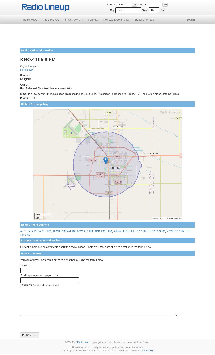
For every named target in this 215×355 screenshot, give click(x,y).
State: (145, 10)
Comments (116, 19)
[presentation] (48, 324)
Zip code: (142, 4)
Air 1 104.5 (26, 231)
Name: (23, 265)
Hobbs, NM (26, 69)
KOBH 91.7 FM (103, 231)
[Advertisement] (107, 37)
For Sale (144, 19)
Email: (39, 275)
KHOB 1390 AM (62, 231)
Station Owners (74, 19)
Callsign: (111, 4)
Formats (93, 19)
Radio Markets (51, 19)
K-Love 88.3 (120, 231)
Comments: (39, 285)
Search (191, 19)
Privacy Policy (146, 350)
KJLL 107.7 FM (137, 231)
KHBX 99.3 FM (156, 231)
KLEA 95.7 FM (42, 231)
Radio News (30, 19)
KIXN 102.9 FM (176, 231)
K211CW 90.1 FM (82, 231)
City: (112, 10)
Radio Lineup (83, 342)
